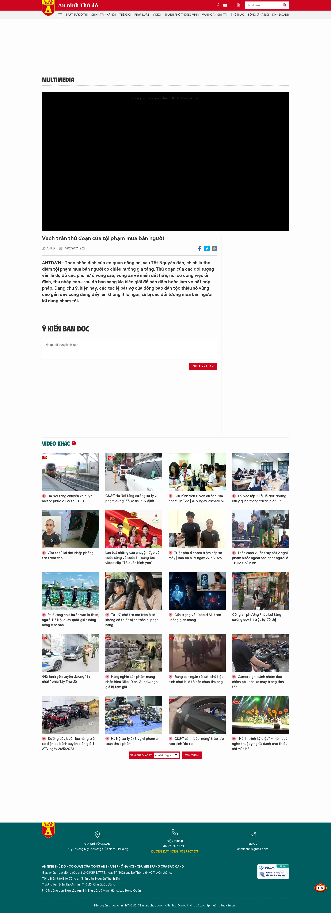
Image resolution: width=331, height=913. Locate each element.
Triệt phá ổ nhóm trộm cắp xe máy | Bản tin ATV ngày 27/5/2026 (195, 555)
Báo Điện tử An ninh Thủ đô (48, 8)
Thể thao (237, 14)
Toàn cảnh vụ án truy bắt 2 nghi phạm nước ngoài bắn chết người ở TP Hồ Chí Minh (260, 558)
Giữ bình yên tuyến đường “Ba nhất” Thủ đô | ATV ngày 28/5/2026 (196, 498)
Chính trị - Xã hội (103, 14)
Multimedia (58, 79)
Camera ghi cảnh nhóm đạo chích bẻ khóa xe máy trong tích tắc (258, 682)
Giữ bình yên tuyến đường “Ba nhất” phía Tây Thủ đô (66, 679)
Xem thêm (192, 755)
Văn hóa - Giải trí (214, 14)
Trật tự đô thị (77, 14)
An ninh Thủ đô (78, 5)
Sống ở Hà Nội (258, 14)
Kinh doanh (280, 14)
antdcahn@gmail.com (252, 849)
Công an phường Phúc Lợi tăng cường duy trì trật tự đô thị (256, 617)
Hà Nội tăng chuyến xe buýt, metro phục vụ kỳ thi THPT (67, 498)
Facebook (199, 248)
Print (214, 248)
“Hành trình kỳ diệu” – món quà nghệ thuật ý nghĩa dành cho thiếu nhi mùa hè (259, 744)
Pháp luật (141, 14)
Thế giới (125, 14)
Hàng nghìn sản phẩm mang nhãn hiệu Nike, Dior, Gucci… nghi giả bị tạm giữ (132, 682)
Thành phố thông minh (181, 14)
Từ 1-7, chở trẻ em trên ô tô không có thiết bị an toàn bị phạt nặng (131, 620)
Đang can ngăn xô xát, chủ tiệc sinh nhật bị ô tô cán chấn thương (196, 679)
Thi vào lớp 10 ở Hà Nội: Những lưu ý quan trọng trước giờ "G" (259, 498)
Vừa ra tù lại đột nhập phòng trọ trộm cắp (68, 555)
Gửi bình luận (203, 366)
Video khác (56, 443)
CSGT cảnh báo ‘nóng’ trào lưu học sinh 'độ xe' (196, 741)
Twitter (207, 248)
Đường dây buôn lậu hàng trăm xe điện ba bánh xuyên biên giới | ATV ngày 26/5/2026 (69, 744)
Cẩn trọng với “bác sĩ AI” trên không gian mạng (195, 617)
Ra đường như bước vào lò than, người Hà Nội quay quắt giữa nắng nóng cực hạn (70, 620)
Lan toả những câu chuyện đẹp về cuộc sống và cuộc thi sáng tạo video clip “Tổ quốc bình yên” (132, 558)
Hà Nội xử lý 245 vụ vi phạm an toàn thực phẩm (132, 741)
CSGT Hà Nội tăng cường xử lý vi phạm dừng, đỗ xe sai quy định (131, 498)
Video (157, 14)
